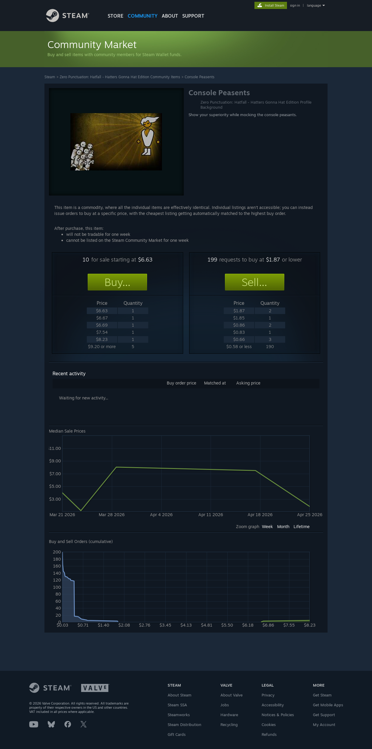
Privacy (268, 695)
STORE (116, 16)
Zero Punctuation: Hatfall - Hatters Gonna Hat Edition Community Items (120, 77)
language (314, 5)
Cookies (269, 724)
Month (283, 526)
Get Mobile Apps (328, 704)
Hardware (229, 714)
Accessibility (273, 704)
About (170, 16)
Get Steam (322, 695)
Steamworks (179, 714)
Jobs (224, 704)
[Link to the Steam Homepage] (72, 20)
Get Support (324, 714)
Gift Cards (177, 734)
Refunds (269, 734)
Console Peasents (199, 77)
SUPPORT (193, 16)
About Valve (231, 695)
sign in (295, 5)
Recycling (229, 724)
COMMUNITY (143, 16)
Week (267, 526)
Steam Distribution (184, 724)
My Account (324, 724)
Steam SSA (177, 704)
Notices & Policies (278, 714)
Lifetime (302, 526)
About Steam (180, 695)
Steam (49, 77)
